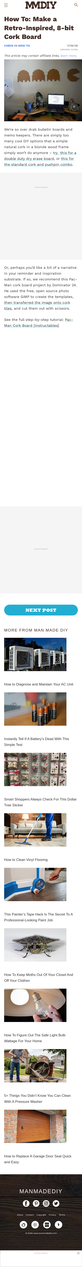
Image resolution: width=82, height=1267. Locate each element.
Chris (9, 45)
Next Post (41, 610)
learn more (68, 55)
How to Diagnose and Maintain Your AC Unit (38, 684)
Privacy (52, 1215)
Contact (30, 1215)
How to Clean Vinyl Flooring (26, 860)
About (20, 1215)
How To (24, 45)
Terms (62, 1215)
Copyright (41, 1215)
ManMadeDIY (40, 1191)
